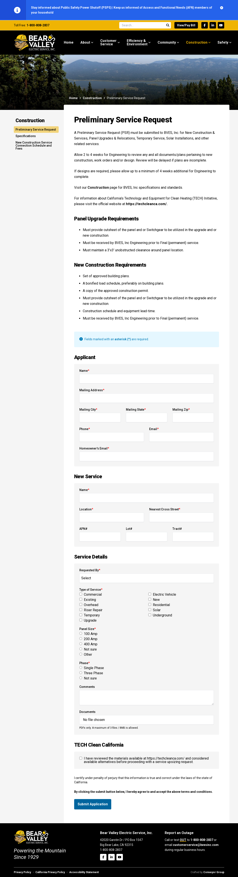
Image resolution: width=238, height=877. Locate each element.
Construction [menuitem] (196, 42)
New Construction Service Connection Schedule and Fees (34, 145)
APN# (83, 528)
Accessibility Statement (84, 872)
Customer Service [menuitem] (108, 42)
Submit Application (93, 804)
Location (86, 509)
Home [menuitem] (69, 42)
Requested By (89, 570)
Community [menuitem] (167, 42)
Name (84, 370)
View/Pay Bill (186, 25)
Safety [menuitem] (223, 42)
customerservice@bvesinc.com (196, 845)
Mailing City (88, 409)
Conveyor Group (213, 872)
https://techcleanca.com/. (147, 204)
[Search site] (145, 25)
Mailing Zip (181, 409)
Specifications (26, 136)
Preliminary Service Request (36, 129)
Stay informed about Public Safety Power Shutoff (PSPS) (71, 7)
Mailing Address (91, 390)
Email (154, 429)
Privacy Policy (22, 872)
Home (73, 98)
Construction (92, 98)
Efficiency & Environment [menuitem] (137, 42)
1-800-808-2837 (38, 25)
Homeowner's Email (94, 448)
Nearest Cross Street (164, 509)
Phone (84, 429)
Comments (87, 686)
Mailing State (136, 409)
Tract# (177, 528)
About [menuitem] (85, 42)
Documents (87, 711)
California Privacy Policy (50, 872)
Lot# (129, 528)
